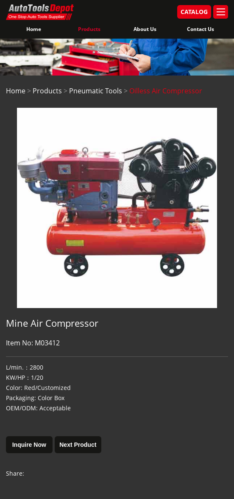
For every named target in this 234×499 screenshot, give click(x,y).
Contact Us (200, 29)
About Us (145, 29)
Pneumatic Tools (95, 90)
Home (33, 29)
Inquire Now (29, 444)
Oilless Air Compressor (165, 90)
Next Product (77, 444)
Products (89, 29)
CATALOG (194, 12)
